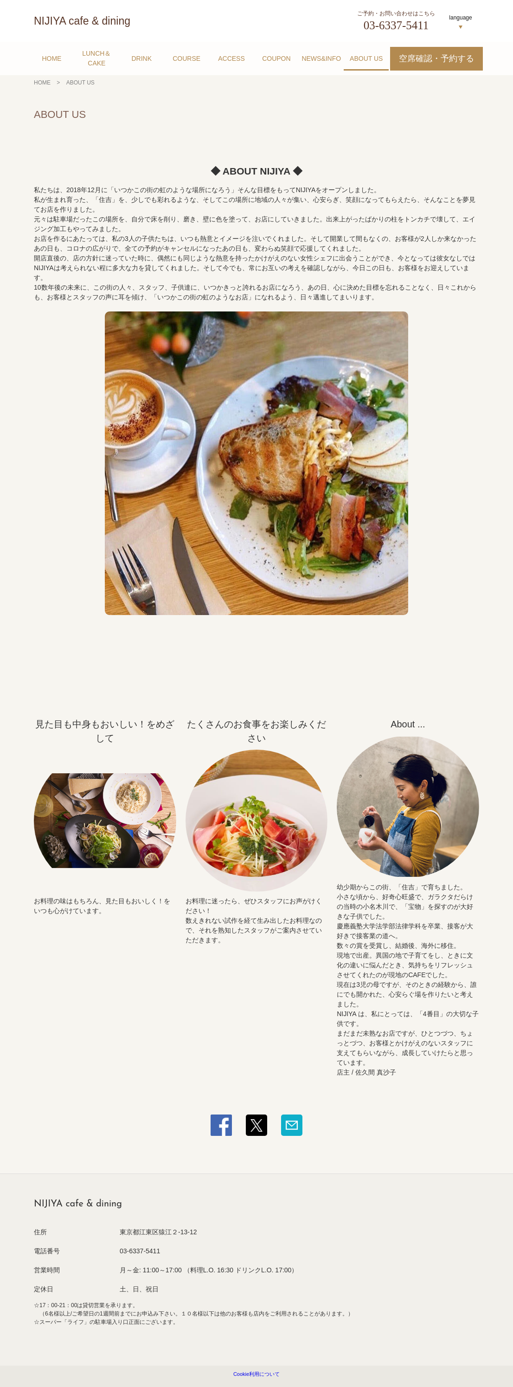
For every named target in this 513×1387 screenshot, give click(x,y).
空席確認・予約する (436, 58)
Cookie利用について (256, 1374)
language (460, 17)
